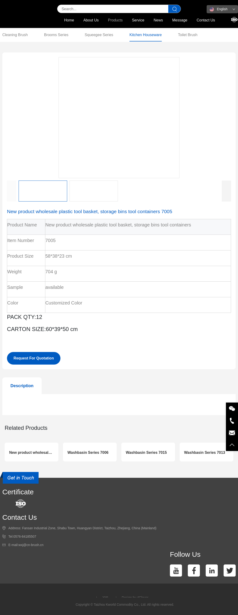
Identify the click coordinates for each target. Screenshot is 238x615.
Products (115, 20)
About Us (91, 20)
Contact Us (206, 20)
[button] (226, 191)
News (158, 20)
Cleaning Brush (15, 35)
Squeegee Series (99, 35)
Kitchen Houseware (145, 35)
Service (138, 20)
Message (179, 20)
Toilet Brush (188, 35)
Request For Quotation (33, 358)
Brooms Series (56, 35)
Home (69, 20)
